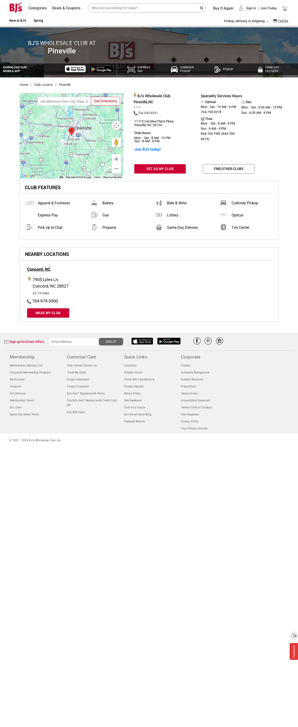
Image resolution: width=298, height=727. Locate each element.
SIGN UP (111, 341)
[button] (258, 8)
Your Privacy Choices (194, 428)
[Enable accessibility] (294, 635)
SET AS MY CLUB (159, 169)
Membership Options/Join (26, 365)
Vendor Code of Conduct (196, 407)
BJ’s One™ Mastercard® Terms (86, 393)
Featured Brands (134, 421)
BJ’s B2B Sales (76, 412)
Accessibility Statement (195, 400)
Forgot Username (78, 379)
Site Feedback (133, 400)
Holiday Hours (133, 372)
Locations (130, 365)
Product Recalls (134, 386)
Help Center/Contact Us (82, 365)
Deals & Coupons (66, 8)
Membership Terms (22, 400)
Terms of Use (189, 393)
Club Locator (43, 85)
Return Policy (132, 393)
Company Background (195, 372)
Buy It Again (223, 8)
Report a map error (112, 177)
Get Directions (105, 101)
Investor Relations (192, 379)
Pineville (64, 85)
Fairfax (283, 21)
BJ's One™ (16, 407)
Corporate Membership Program (30, 372)
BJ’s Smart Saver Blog (137, 414)
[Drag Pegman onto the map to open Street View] (116, 142)
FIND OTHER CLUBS (228, 169)
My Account (17, 379)
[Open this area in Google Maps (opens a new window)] (28, 176)
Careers (186, 365)
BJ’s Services (18, 393)
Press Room (188, 386)
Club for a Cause (134, 407)
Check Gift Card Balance (139, 379)
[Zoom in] (116, 159)
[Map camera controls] (116, 125)
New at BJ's (17, 20)
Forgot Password (78, 386)
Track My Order (76, 372)
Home (24, 85)
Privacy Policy (190, 421)
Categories (37, 8)
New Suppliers (190, 414)
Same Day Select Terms (24, 414)
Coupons (15, 386)
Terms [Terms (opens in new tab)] (97, 177)
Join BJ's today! (147, 149)
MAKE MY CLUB (48, 313)
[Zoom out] (116, 168)
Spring (38, 20)
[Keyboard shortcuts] (61, 177)
